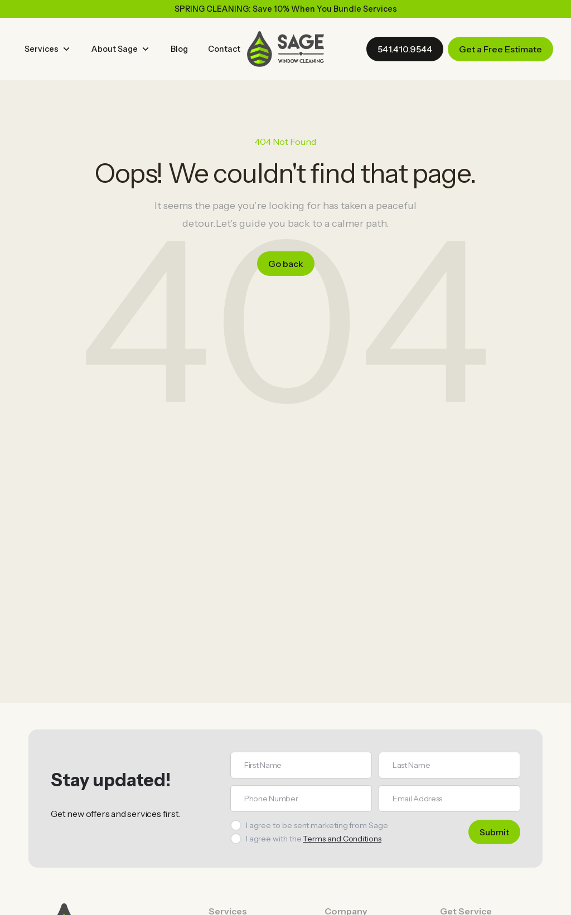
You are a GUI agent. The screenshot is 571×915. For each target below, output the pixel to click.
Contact (224, 49)
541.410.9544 (405, 49)
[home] (285, 49)
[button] (48, 49)
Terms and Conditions (342, 839)
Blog (179, 49)
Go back (285, 263)
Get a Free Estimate (500, 49)
